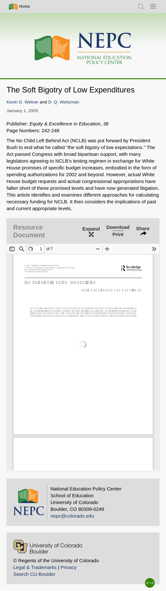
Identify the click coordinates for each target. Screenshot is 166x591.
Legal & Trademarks (35, 567)
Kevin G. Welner (22, 102)
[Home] (83, 49)
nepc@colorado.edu (72, 516)
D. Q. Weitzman (63, 102)
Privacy (68, 567)
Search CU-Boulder (34, 574)
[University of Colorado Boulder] (47, 546)
